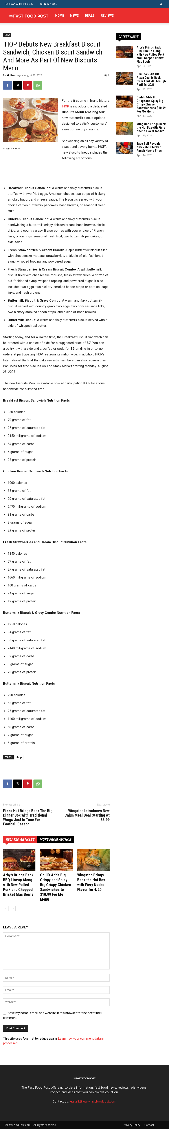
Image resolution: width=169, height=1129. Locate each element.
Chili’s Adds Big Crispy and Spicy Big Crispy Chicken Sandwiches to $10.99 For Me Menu (55, 887)
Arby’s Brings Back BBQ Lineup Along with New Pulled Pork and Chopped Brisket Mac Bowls (18, 885)
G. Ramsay (14, 75)
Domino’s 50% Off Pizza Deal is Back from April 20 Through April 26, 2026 (151, 79)
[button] (161, 4)
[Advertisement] (54, 173)
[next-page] (13, 908)
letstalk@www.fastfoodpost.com (93, 1101)
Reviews (107, 15)
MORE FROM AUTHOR (55, 839)
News (74, 15)
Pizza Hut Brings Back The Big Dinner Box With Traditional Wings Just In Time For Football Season (27, 817)
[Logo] (28, 15)
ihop (19, 757)
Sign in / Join (48, 4)
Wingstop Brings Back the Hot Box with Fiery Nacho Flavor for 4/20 (91, 882)
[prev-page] (6, 908)
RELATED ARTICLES (20, 839)
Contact (149, 1125)
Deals (90, 15)
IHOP (65, 106)
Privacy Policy (131, 1125)
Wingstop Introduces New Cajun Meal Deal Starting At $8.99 (87, 815)
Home (59, 15)
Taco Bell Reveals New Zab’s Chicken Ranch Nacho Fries (149, 147)
